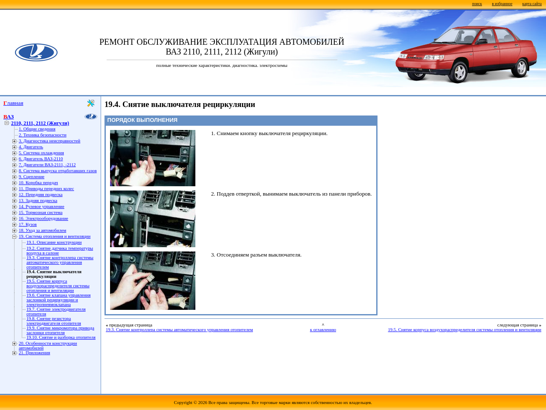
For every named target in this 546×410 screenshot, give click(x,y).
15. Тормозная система (40, 212)
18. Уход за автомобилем (42, 230)
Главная (13, 103)
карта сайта (532, 4)
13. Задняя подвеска (38, 200)
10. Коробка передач (38, 182)
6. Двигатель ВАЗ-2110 (41, 158)
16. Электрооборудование (43, 218)
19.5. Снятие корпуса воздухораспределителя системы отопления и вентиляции (58, 286)
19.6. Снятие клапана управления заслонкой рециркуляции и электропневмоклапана (58, 300)
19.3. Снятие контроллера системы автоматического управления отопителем (59, 262)
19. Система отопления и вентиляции (54, 236)
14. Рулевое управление (41, 206)
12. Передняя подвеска (41, 194)
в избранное (502, 4)
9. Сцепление (31, 176)
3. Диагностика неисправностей (49, 141)
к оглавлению (323, 329)
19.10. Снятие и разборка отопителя (61, 337)
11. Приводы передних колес (46, 188)
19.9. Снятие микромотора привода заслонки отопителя (60, 330)
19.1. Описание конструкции (53, 242)
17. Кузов (28, 224)
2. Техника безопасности (43, 135)
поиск (477, 4)
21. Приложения (34, 352)
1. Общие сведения (37, 129)
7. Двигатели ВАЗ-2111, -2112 (47, 164)
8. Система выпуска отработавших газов (58, 170)
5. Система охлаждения (41, 152)
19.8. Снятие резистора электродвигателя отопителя (53, 321)
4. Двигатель (31, 146)
